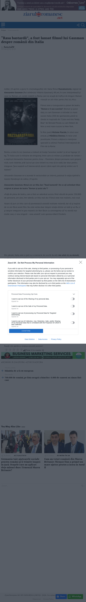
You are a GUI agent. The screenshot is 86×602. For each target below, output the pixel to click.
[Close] (81, 263)
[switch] (73, 299)
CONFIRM (26, 331)
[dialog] (43, 301)
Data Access (42, 339)
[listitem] (43, 294)
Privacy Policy (56, 339)
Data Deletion (30, 339)
